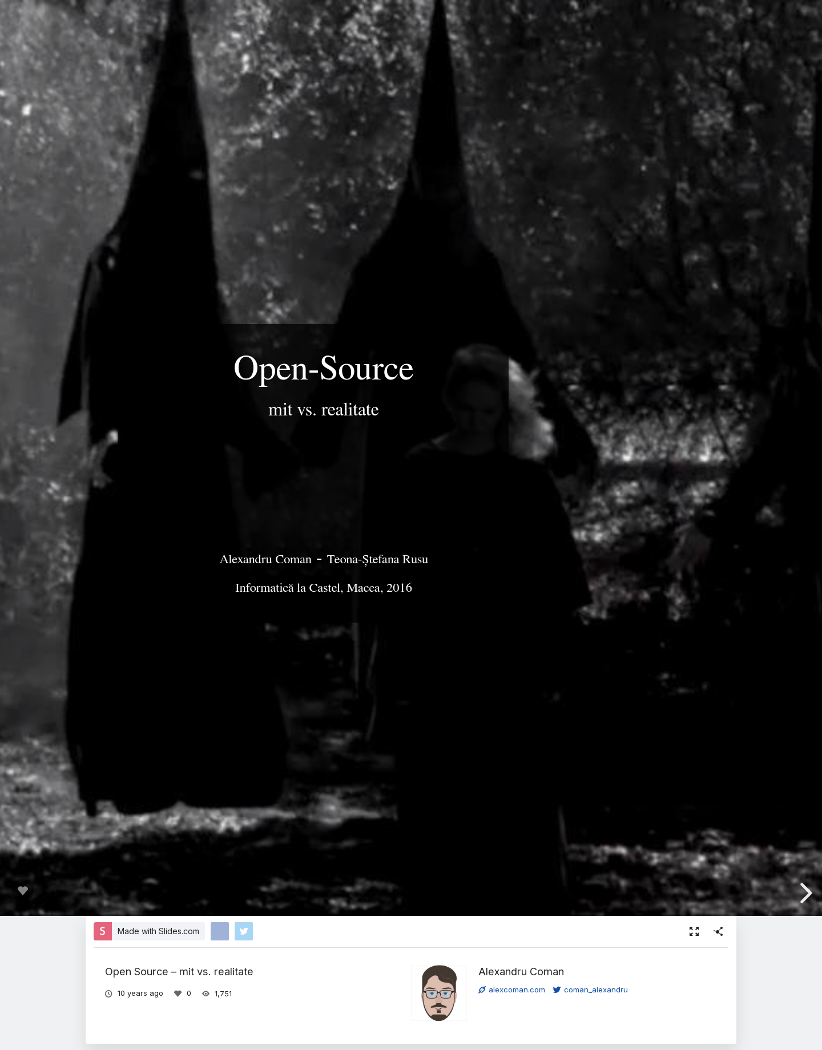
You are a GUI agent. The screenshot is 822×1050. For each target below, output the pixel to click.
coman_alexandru (590, 989)
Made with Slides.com (158, 931)
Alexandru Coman (521, 971)
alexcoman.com (511, 989)
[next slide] (804, 893)
